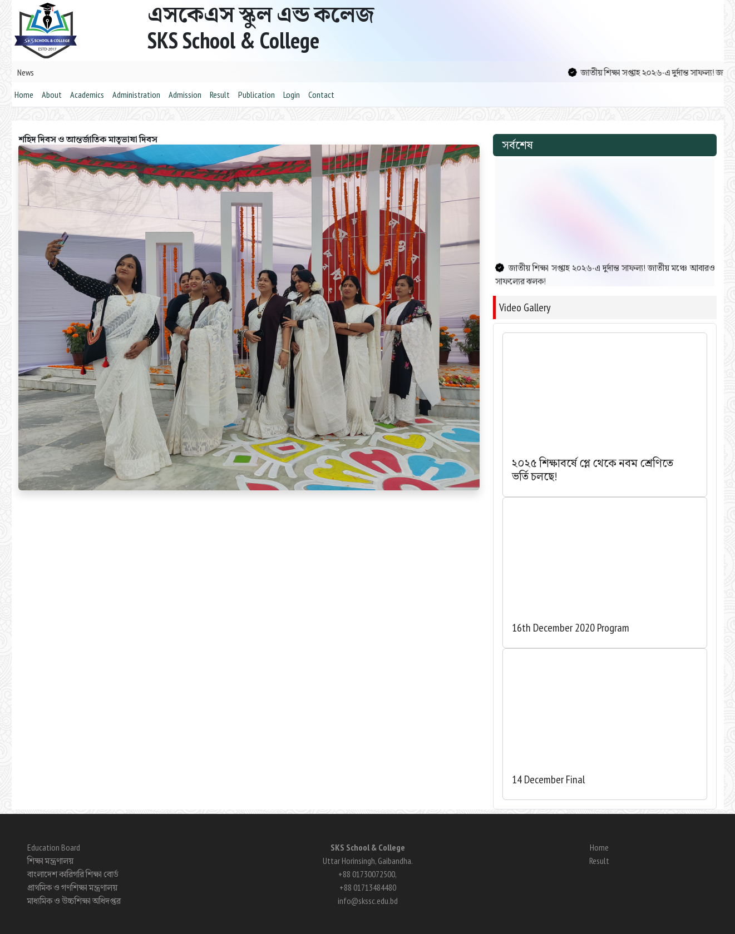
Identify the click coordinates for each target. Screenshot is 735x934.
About (52, 94)
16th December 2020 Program (570, 627)
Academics (87, 94)
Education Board (53, 847)
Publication (256, 94)
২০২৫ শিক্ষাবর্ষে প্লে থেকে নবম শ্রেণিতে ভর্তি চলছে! (592, 470)
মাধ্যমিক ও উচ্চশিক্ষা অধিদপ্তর (74, 900)
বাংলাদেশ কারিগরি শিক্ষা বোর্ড (73, 874)
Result (220, 94)
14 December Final (548, 779)
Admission (185, 94)
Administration (136, 94)
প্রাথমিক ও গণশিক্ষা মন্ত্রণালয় (72, 887)
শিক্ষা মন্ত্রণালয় (50, 860)
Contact (321, 94)
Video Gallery (525, 307)
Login (291, 94)
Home (23, 94)
